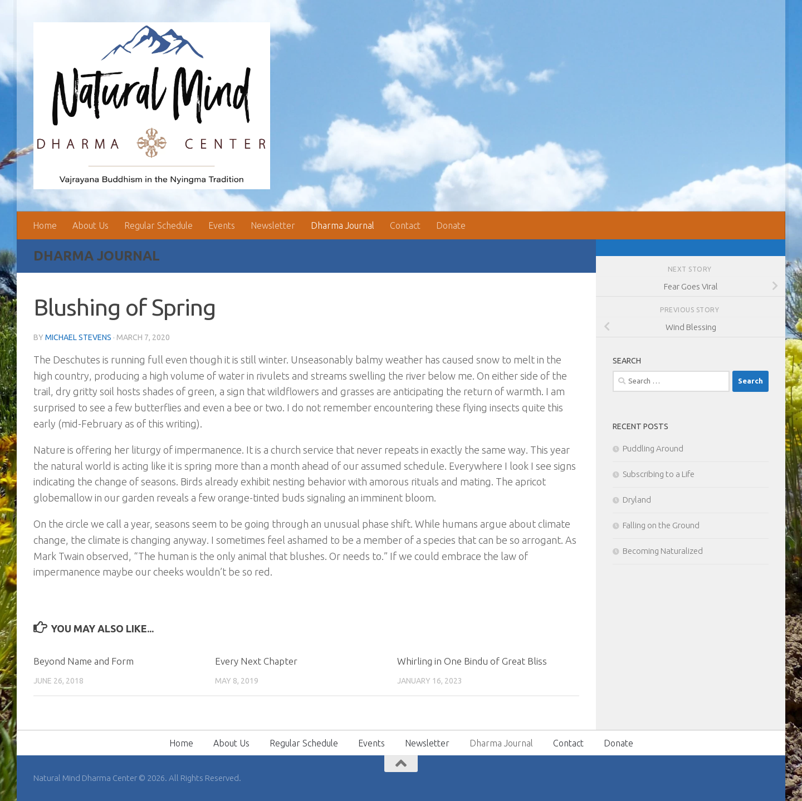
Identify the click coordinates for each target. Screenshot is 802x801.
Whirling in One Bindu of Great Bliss (472, 661)
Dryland (637, 499)
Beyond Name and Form (83, 661)
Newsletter (273, 225)
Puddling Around (653, 448)
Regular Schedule (158, 225)
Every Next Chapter (256, 661)
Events (221, 225)
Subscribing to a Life (659, 474)
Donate (451, 225)
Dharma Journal (342, 225)
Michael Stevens (78, 337)
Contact (405, 225)
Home (45, 225)
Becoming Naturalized (663, 551)
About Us (90, 225)
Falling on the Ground (661, 525)
